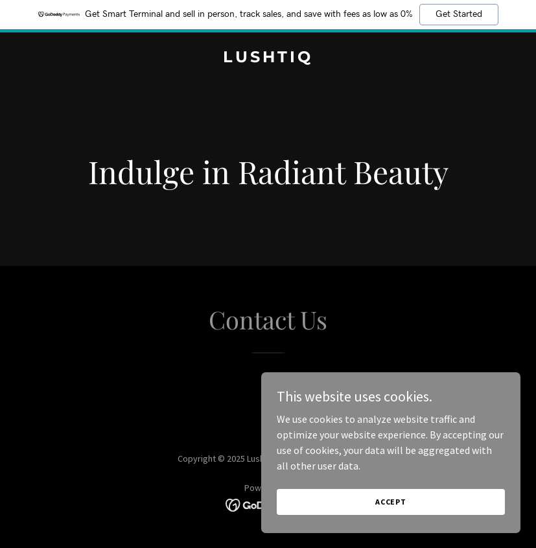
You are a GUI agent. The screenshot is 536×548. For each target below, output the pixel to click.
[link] (268, 58)
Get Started (459, 14)
